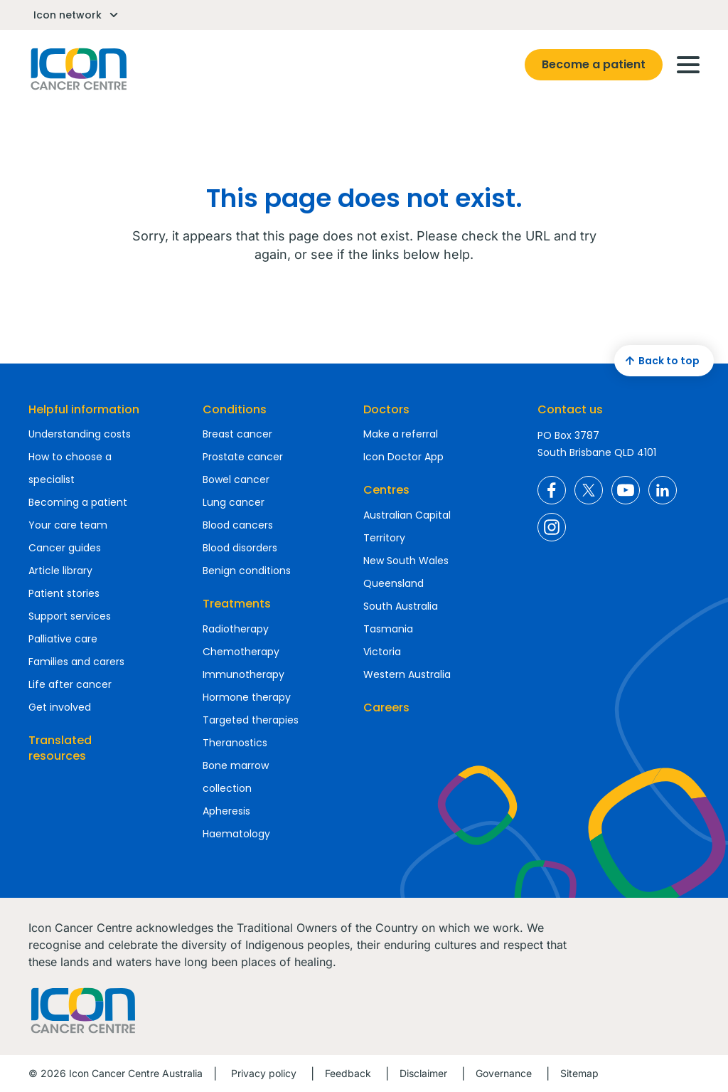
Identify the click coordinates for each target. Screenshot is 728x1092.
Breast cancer (237, 434)
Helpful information (83, 409)
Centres (386, 490)
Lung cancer (233, 502)
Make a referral (400, 434)
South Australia (400, 606)
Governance (504, 1073)
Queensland (393, 583)
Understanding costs (79, 434)
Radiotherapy (236, 629)
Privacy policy (263, 1073)
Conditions (235, 409)
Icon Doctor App (403, 457)
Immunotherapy (243, 674)
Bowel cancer (236, 479)
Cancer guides (64, 548)
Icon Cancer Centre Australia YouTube (625, 490)
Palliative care (62, 639)
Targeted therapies (251, 720)
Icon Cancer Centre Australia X (588, 490)
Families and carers (76, 661)
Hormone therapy (247, 697)
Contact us (570, 409)
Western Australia (407, 674)
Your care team (67, 525)
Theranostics (235, 743)
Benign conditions (247, 570)
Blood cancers (238, 525)
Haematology (236, 834)
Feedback (348, 1073)
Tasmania (388, 629)
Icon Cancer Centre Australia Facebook (551, 490)
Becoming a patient (77, 502)
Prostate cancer (243, 457)
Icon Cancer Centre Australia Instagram (551, 527)
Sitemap (579, 1073)
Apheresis (226, 811)
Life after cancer (70, 684)
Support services (69, 616)
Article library (60, 570)
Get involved (59, 707)
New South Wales (406, 560)
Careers (386, 707)
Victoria (382, 652)
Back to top (660, 360)
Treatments (237, 603)
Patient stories (64, 593)
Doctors (386, 409)
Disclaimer (423, 1073)
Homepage (77, 69)
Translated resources (60, 747)
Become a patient (594, 64)
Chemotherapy (241, 652)
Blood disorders (240, 548)
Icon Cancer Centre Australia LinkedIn (662, 490)
